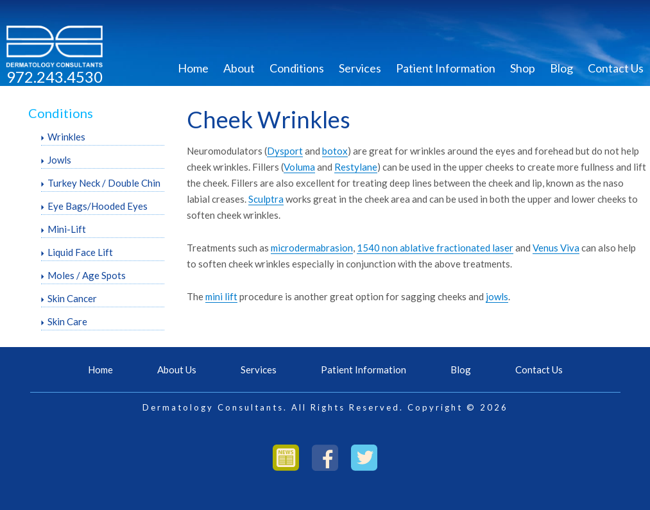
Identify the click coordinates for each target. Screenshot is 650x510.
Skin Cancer (72, 298)
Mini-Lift (66, 229)
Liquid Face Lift (80, 252)
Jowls (59, 160)
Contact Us (616, 68)
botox (335, 151)
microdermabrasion (312, 247)
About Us (176, 369)
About (239, 68)
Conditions (296, 68)
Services (360, 68)
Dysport (285, 151)
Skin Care (67, 321)
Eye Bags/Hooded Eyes (97, 206)
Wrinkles (66, 136)
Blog (561, 68)
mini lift (221, 296)
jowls (497, 296)
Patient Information (445, 68)
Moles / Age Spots (86, 275)
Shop (522, 68)
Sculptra (266, 199)
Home (193, 68)
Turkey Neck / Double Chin (103, 183)
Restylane (355, 167)
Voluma (299, 167)
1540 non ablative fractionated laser (435, 247)
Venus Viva (556, 247)
